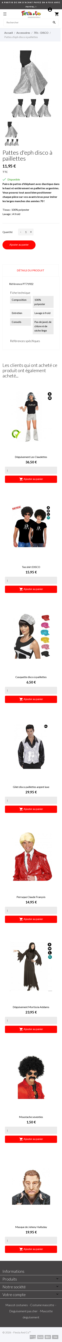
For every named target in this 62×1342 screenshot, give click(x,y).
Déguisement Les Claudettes (31, 456)
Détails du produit (30, 270)
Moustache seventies (31, 1116)
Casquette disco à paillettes (31, 677)
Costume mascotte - (43, 1305)
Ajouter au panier (19, 244)
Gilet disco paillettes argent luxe (31, 786)
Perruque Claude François (31, 896)
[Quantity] (31, 470)
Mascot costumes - (17, 1305)
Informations (13, 1271)
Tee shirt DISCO (31, 566)
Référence (15, 283)
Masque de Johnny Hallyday (31, 1226)
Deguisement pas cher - (24, 1311)
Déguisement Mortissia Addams (31, 1007)
